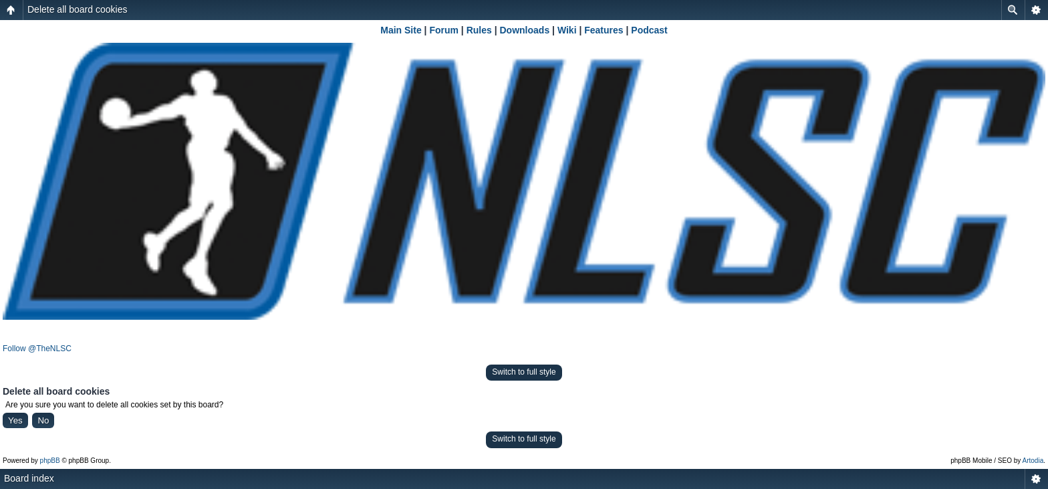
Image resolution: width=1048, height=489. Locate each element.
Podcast (649, 30)
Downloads (525, 30)
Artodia (1033, 460)
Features (603, 30)
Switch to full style (523, 372)
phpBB (50, 460)
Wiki (567, 30)
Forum (443, 30)
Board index (29, 478)
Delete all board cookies (77, 9)
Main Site (400, 30)
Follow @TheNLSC (37, 348)
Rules (479, 30)
